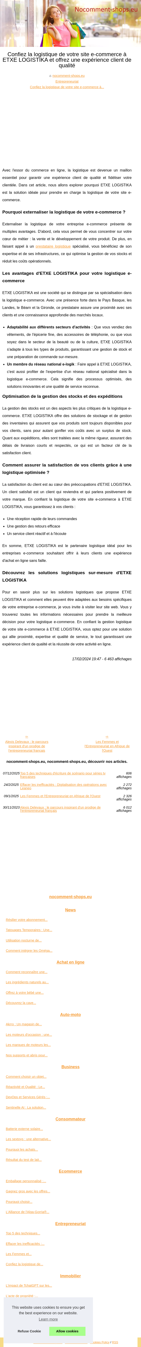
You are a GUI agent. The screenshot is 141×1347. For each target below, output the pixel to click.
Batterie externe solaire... (24, 1129)
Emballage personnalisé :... (26, 1181)
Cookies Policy (100, 1342)
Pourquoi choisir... (19, 1202)
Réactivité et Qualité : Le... (25, 1087)
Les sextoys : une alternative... (28, 1139)
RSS (115, 1342)
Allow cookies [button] (67, 1331)
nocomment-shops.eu (68, 76)
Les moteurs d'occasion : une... (29, 1034)
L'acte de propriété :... (22, 1296)
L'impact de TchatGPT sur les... (29, 1285)
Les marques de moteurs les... (28, 1045)
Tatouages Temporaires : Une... (29, 930)
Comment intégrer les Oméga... (29, 950)
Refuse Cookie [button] (29, 1331)
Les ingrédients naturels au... (27, 982)
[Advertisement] (67, 124)
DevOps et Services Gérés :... (28, 1097)
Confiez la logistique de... (24, 1264)
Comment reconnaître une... (26, 972)
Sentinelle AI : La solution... (26, 1107)
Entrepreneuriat (67, 81)
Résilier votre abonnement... (27, 920)
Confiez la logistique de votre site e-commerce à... (67, 87)
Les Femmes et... (19, 1254)
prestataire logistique (53, 246)
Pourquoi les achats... (22, 1149)
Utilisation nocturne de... (24, 940)
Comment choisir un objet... (26, 1076)
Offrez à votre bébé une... (25, 992)
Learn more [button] (48, 1319)
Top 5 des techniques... (23, 1233)
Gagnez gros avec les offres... (28, 1191)
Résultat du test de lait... (24, 1160)
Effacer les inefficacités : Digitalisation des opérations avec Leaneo (63, 786)
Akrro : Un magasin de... (24, 1024)
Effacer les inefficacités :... (25, 1244)
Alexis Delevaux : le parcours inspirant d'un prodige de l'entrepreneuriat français (27, 746)
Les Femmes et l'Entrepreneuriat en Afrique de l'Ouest (107, 746)
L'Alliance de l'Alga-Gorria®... (27, 1212)
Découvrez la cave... (21, 1003)
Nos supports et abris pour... (27, 1055)
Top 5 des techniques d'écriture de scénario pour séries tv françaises (63, 775)
